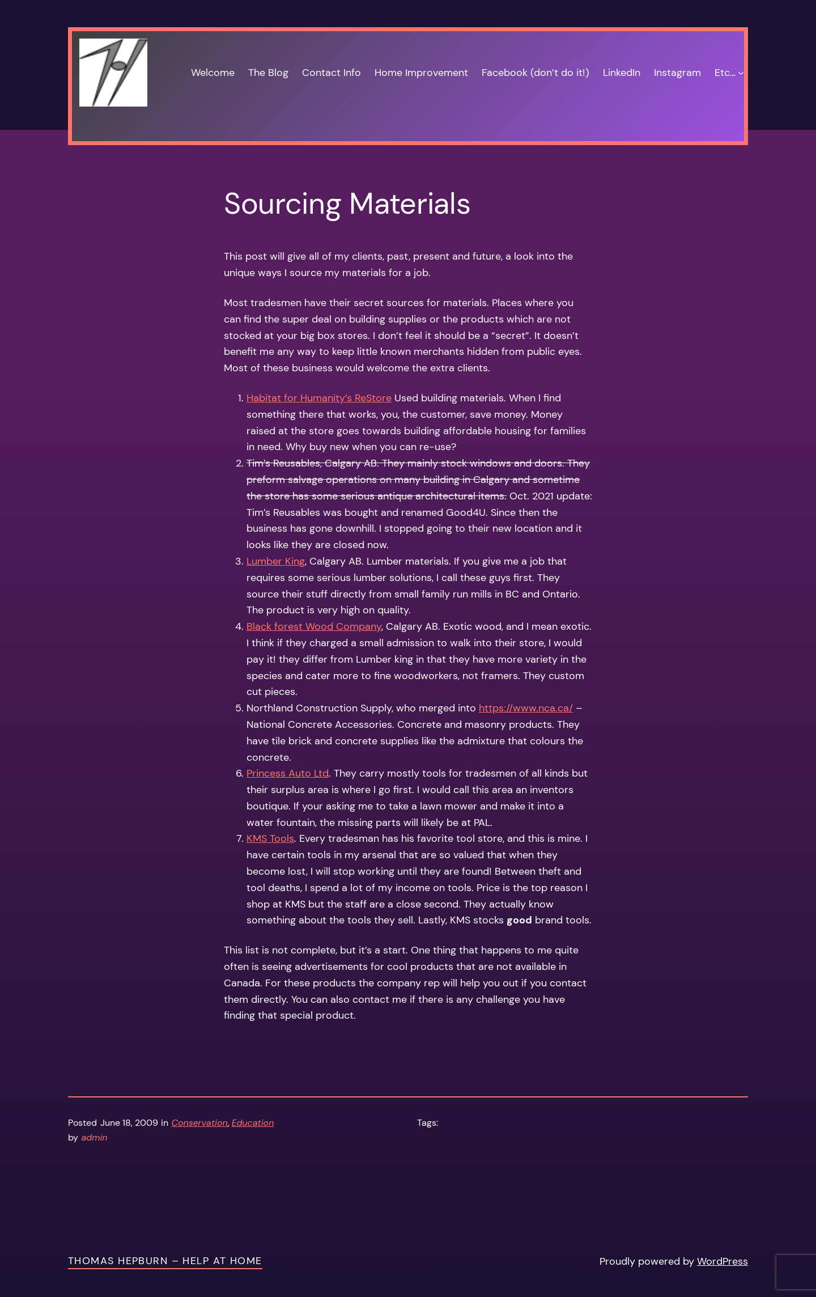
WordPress (722, 1261)
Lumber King (275, 561)
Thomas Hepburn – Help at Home (165, 1261)
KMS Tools (270, 838)
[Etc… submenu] (741, 73)
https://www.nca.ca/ (526, 708)
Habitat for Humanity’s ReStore (319, 398)
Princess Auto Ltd (287, 773)
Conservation (200, 1123)
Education (253, 1123)
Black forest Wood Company (313, 626)
